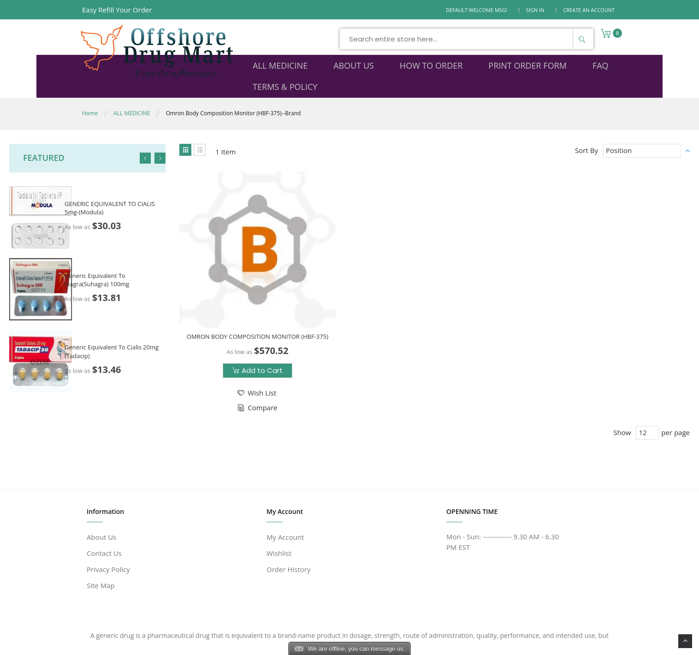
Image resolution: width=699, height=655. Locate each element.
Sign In (535, 9)
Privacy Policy (108, 525)
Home (90, 93)
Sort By (586, 130)
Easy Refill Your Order (117, 9)
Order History (288, 525)
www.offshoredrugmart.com (171, 642)
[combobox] (380, 39)
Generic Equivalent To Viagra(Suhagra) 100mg (97, 259)
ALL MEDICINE (131, 93)
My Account (285, 492)
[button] (239, 346)
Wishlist (279, 508)
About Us (101, 492)
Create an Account (589, 9)
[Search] (495, 39)
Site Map (101, 541)
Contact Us (104, 508)
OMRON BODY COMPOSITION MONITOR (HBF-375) (239, 285)
